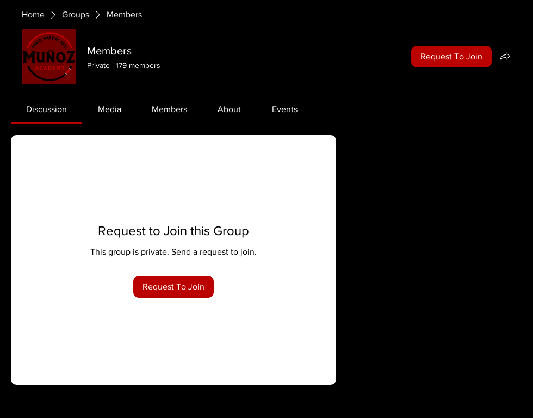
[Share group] (504, 56)
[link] (46, 109)
